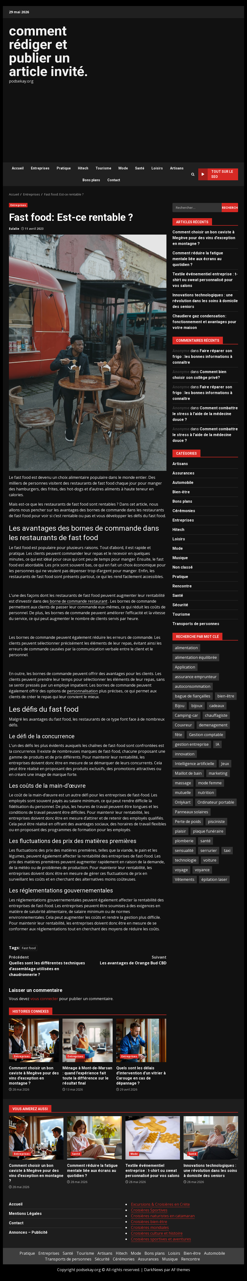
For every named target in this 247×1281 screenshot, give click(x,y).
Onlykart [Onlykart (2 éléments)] (183, 802)
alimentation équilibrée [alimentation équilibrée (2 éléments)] (196, 657)
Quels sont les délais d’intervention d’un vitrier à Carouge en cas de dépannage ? (141, 1040)
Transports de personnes (195, 623)
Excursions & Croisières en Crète (160, 1204)
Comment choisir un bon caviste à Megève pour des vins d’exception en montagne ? (34, 1040)
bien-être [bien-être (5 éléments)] (225, 696)
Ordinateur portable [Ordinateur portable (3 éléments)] (216, 802)
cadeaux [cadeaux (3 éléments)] (216, 705)
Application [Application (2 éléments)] (185, 667)
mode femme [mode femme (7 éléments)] (210, 783)
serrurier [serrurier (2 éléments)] (208, 850)
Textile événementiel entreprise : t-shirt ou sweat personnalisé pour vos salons (205, 280)
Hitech (83, 168)
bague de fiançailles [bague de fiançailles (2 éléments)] (192, 696)
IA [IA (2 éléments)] (217, 744)
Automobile (182, 482)
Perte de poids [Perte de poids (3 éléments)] (188, 821)
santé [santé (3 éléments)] (205, 840)
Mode (123, 168)
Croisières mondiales (150, 1227)
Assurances (183, 473)
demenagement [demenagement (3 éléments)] (213, 725)
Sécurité (180, 605)
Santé (139, 168)
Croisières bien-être (149, 1221)
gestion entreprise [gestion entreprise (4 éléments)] (192, 744)
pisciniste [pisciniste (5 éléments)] (216, 821)
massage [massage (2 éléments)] (183, 783)
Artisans (177, 168)
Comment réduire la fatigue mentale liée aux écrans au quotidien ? (197, 259)
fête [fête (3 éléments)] (178, 734)
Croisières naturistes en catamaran (163, 1215)
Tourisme (103, 168)
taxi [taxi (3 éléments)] (227, 850)
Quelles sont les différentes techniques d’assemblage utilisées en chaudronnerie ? (48, 965)
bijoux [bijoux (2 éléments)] (196, 705)
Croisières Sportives (149, 1210)
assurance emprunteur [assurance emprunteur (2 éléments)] (196, 676)
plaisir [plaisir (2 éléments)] (180, 831)
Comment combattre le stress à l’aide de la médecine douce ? (205, 414)
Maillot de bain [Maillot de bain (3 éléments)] (188, 773)
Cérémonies (183, 510)
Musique (180, 558)
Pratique (64, 168)
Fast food (29, 948)
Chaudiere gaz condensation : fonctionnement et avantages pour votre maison (204, 322)
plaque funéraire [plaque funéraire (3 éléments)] (208, 831)
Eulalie (14, 229)
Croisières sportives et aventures (161, 1239)
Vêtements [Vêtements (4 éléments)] (184, 879)
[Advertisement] (123, 120)
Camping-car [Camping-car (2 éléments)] (186, 715)
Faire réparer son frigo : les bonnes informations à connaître (202, 356)
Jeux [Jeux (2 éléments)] (225, 763)
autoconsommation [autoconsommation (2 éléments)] (192, 686)
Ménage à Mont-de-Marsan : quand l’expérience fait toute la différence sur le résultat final (87, 1040)
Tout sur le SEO (215, 174)
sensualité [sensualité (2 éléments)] (184, 850)
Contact (113, 180)
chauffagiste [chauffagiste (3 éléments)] (216, 715)
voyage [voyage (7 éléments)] (181, 869)
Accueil (18, 168)
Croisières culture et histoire (157, 1233)
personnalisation (82, 691)
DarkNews (153, 1269)
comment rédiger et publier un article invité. (48, 51)
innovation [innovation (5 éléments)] (184, 754)
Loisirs (157, 168)
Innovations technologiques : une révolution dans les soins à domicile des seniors (205, 301)
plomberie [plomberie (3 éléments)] (184, 840)
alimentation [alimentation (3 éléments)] (186, 647)
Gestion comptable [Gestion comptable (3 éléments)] (206, 734)
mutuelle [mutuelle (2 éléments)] (183, 792)
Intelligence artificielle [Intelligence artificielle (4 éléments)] (194, 763)
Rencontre (182, 586)
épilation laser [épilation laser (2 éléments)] (214, 879)
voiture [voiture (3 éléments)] (209, 860)
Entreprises (40, 168)
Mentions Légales (25, 1213)
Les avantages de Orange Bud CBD (127, 960)
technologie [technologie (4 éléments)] (185, 860)
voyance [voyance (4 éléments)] (202, 869)
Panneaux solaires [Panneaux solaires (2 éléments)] (191, 812)
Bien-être (181, 492)
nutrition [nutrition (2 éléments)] (206, 792)
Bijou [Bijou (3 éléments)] (179, 705)
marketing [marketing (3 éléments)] (218, 773)
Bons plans (91, 180)
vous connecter (44, 998)
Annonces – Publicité (28, 1232)
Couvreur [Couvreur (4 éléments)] (183, 725)
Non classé (182, 567)
